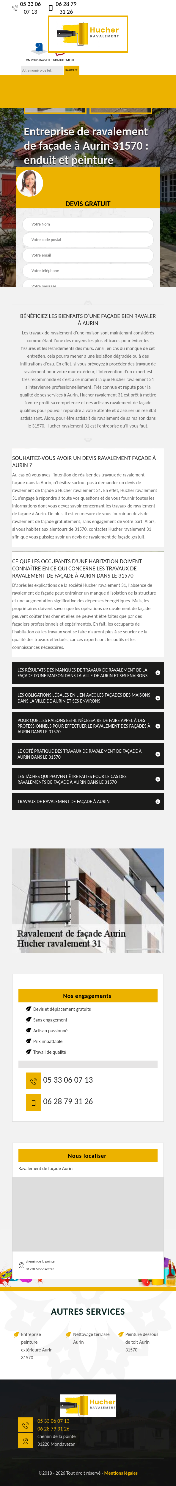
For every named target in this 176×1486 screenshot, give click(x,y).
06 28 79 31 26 (62, 7)
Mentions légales (121, 1473)
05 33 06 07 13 (26, 7)
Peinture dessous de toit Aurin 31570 (141, 1342)
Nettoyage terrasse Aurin (91, 1338)
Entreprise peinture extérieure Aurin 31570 (37, 1345)
